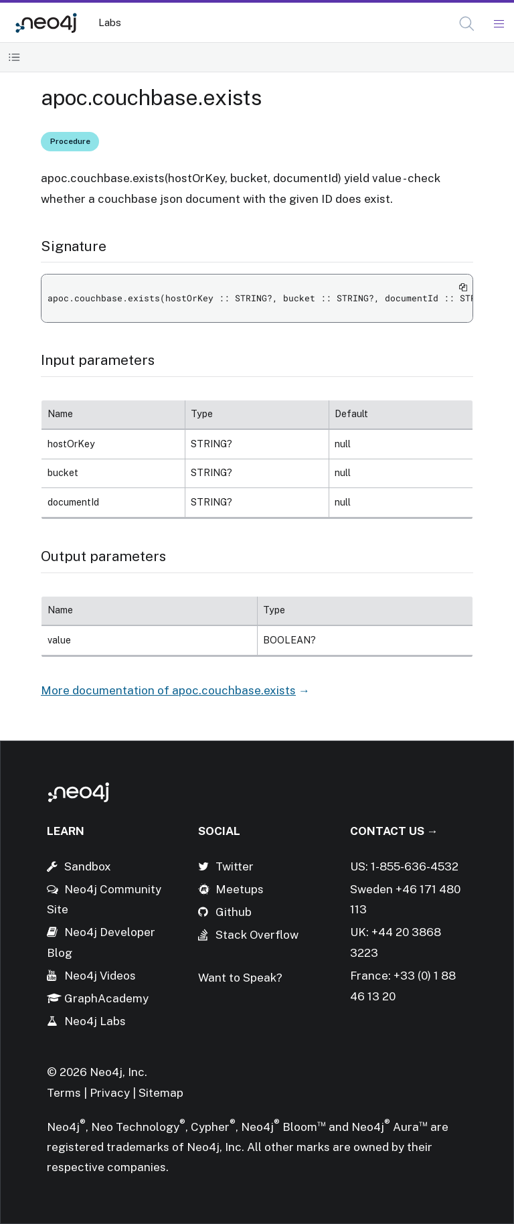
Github (234, 912)
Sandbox (87, 866)
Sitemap (161, 1092)
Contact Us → (394, 831)
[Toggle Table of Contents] (14, 57)
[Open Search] (467, 24)
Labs (109, 22)
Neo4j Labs (95, 1021)
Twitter (235, 866)
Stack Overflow (257, 934)
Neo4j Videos (100, 975)
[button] (467, 23)
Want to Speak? (240, 977)
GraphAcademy (106, 998)
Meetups (240, 889)
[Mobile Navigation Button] (498, 24)
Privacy (111, 1092)
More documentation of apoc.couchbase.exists (168, 690)
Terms (64, 1092)
